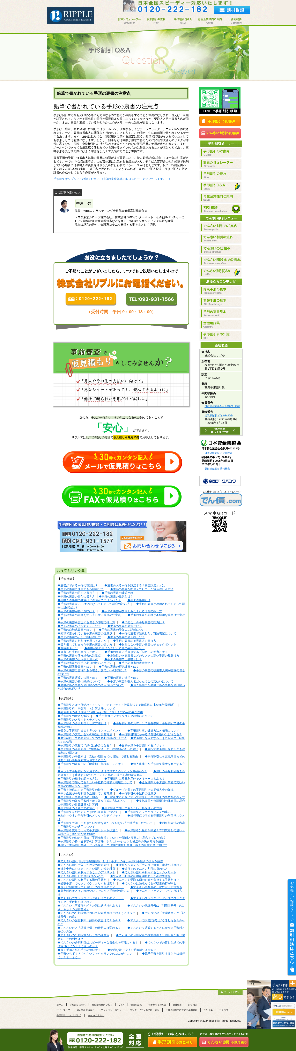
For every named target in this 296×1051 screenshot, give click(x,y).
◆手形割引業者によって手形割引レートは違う (88, 830)
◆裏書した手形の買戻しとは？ (78, 651)
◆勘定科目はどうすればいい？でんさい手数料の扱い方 (94, 890)
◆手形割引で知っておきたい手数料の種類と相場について (95, 782)
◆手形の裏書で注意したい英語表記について (147, 633)
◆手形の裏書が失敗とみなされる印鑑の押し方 (132, 611)
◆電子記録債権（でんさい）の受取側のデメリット (91, 887)
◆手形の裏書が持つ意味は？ (76, 611)
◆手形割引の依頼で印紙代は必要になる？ (85, 745)
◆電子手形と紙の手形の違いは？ (79, 950)
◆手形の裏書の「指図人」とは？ (79, 626)
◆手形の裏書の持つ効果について (79, 681)
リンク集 (208, 1010)
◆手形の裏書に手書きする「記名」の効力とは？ (136, 651)
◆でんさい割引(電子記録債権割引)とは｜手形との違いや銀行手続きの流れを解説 (110, 861)
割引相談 (192, 1004)
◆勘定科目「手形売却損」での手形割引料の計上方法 (92, 738)
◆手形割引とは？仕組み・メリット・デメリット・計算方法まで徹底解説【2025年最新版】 (117, 704)
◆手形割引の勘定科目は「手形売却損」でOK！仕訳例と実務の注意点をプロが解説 (111, 837)
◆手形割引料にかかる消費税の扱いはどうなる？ (150, 734)
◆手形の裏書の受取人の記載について (123, 629)
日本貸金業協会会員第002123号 (222, 406)
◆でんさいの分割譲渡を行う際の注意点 (83, 935)
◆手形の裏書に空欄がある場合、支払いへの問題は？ (92, 670)
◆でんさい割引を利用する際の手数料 (82, 879)
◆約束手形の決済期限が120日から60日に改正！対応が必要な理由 (100, 712)
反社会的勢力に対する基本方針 (181, 1010)
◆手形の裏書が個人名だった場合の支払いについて (140, 681)
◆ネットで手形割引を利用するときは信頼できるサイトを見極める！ (102, 771)
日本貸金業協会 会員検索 (218, 452)
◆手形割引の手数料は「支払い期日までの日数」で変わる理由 (98, 756)
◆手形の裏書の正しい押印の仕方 (79, 637)
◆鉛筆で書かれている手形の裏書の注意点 (85, 633)
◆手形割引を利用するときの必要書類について (88, 811)
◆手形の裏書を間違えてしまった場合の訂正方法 (141, 589)
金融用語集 (136, 1004)
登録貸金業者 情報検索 (217, 468)
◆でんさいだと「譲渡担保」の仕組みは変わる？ (89, 927)
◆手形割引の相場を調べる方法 (78, 778)
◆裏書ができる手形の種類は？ (78, 585)
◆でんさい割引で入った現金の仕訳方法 (83, 865)
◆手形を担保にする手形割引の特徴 (81, 789)
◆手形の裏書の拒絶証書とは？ (119, 666)
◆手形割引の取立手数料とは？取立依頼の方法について (94, 800)
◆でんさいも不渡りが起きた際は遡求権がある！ (89, 905)
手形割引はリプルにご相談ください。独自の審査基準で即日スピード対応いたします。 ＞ (112, 178)
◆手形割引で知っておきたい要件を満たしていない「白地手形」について (105, 823)
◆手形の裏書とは (138, 600)
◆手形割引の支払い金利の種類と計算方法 (85, 734)
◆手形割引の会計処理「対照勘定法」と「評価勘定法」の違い (98, 749)
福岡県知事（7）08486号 (219, 415)
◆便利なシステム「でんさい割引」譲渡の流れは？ (149, 865)
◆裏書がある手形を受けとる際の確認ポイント (114, 648)
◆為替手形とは (68, 648)
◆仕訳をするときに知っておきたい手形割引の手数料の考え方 (144, 797)
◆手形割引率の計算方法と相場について (153, 730)
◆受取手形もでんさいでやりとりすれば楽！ (86, 883)
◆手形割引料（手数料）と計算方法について (86, 708)
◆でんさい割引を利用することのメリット (149, 872)
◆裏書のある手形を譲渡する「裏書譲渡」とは (134, 585)
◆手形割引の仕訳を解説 (73, 715)
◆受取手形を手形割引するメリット (142, 745)
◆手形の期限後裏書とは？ (75, 666)
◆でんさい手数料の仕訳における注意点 (156, 887)
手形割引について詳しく (69, 1015)
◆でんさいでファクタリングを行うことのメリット (91, 898)
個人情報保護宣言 (85, 1010)
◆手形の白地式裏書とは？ (75, 629)
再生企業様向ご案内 (102, 1004)
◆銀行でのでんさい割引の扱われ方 (145, 868)
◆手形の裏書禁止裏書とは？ (123, 659)
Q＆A (121, 1004)
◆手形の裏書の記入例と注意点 (78, 659)
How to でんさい (96, 1015)
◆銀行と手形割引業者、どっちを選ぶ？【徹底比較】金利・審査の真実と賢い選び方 (112, 845)
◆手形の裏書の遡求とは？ (124, 626)
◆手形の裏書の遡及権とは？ (126, 637)
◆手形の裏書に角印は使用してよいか (82, 640)
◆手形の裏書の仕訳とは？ (116, 596)
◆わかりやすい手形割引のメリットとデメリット (89, 815)
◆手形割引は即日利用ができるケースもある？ (134, 778)
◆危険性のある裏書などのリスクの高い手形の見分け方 (143, 655)
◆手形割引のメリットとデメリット (81, 719)
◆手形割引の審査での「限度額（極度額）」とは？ (91, 763)
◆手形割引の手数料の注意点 (137, 793)
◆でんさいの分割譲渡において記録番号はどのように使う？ (96, 913)
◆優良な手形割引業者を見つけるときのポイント (89, 730)
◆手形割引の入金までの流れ (76, 808)
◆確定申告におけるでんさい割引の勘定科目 (86, 868)
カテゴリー (224, 1010)
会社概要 (177, 1004)
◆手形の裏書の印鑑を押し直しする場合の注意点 (89, 615)
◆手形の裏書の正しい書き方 (76, 592)
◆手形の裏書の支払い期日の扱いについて (85, 663)
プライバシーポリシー (112, 1010)
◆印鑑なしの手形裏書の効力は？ (143, 622)
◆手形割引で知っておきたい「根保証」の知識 (132, 808)
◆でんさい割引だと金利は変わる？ (81, 876)
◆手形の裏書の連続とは (117, 592)
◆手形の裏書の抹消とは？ (121, 677)
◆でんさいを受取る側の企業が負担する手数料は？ (146, 879)
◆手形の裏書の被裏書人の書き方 (134, 640)
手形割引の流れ (78, 1004)
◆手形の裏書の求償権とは (136, 663)
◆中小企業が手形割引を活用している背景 (85, 793)
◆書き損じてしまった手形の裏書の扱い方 (85, 644)
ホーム (60, 1004)
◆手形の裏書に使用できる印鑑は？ (81, 589)
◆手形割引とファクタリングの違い (148, 811)
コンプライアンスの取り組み (144, 1010)
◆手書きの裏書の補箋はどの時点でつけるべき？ (89, 600)
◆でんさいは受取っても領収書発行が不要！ (150, 883)
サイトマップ (63, 1010)
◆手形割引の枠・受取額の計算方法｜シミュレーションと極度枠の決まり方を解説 (111, 841)
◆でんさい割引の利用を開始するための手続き (140, 876)
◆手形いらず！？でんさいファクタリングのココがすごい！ (96, 953)
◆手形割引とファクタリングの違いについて (124, 715)
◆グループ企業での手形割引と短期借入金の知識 (141, 789)
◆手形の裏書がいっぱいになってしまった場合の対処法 (94, 603)
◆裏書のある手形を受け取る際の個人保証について (91, 685)
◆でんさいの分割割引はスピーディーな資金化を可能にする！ (98, 942)
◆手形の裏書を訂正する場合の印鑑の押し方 (86, 622)
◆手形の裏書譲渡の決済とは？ (78, 677)
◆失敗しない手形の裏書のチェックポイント (147, 644)
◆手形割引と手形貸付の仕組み (78, 797)
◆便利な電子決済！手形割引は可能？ (131, 950)
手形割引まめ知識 (157, 1004)
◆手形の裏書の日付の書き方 (76, 596)
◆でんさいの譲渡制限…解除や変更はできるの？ (89, 920)
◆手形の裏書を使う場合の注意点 (79, 655)
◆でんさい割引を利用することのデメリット (86, 872)
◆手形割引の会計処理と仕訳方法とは (82, 723)
